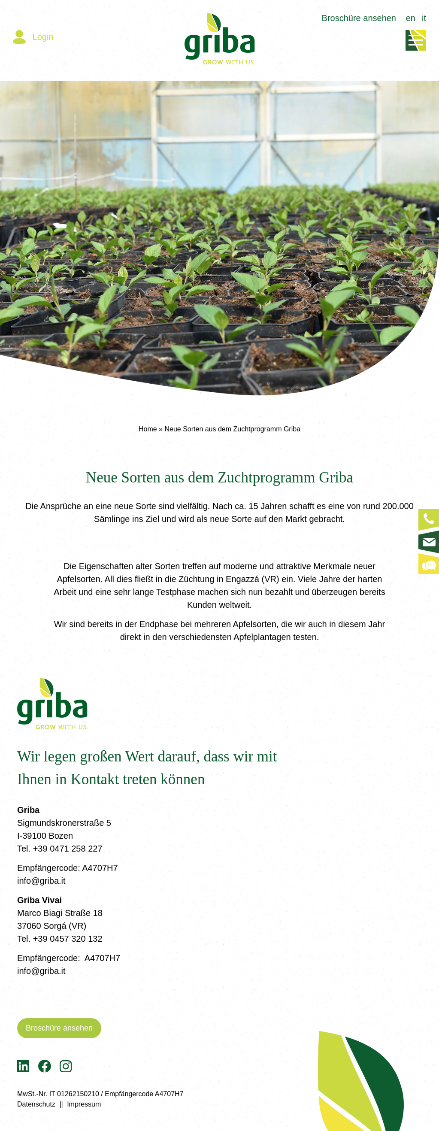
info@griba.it (41, 880)
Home (148, 429)
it (424, 18)
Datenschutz (36, 1104)
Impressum (84, 1104)
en (410, 18)
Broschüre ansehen (359, 18)
